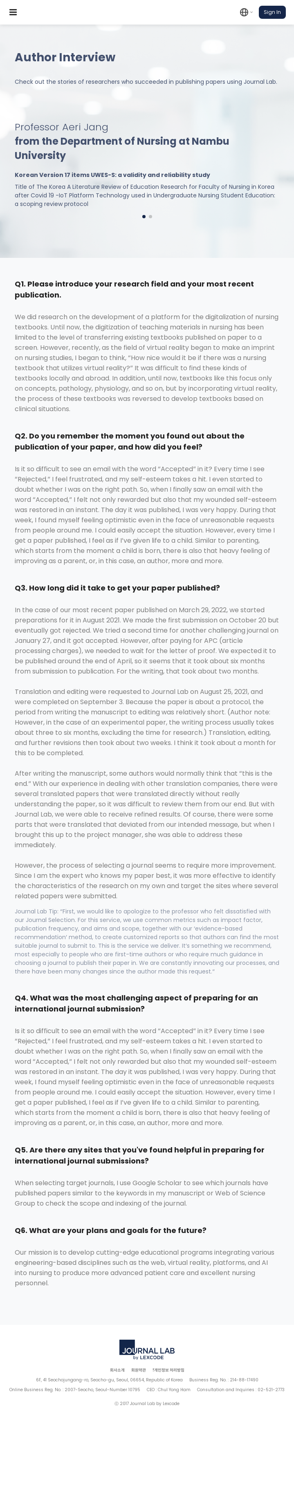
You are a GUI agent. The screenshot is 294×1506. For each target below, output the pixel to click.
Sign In (272, 12)
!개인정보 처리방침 (168, 1370)
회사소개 (117, 1370)
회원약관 (138, 1370)
